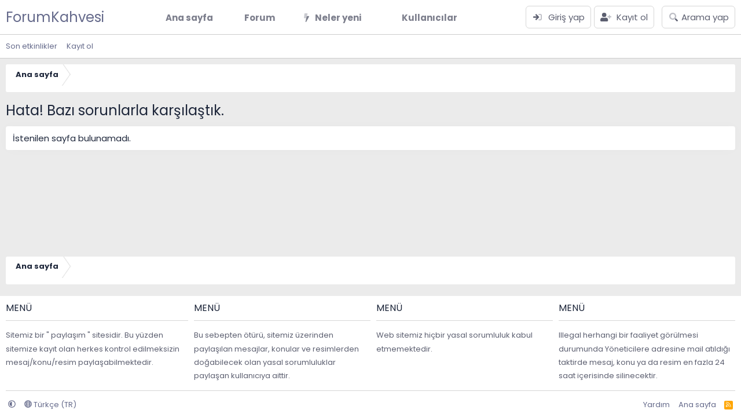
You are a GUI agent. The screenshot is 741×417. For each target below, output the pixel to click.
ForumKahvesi (55, 17)
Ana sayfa (189, 18)
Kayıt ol (80, 46)
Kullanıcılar (429, 18)
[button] (284, 17)
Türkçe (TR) (50, 404)
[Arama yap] (698, 17)
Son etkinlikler (31, 46)
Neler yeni (338, 18)
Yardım (656, 404)
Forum (259, 18)
